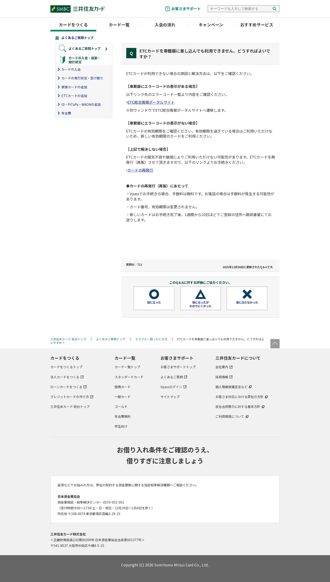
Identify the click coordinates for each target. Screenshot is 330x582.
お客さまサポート (186, 8)
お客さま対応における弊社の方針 (239, 396)
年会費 (66, 113)
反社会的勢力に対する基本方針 (237, 406)
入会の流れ (165, 25)
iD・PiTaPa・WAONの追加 (81, 104)
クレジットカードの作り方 (69, 396)
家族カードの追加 (74, 87)
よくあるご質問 (171, 377)
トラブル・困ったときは (151, 339)
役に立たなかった (247, 302)
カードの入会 (71, 69)
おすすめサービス (256, 25)
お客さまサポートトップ (178, 367)
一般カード (123, 396)
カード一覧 (119, 25)
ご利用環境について (229, 416)
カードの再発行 (140, 170)
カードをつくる (73, 25)
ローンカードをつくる (66, 386)
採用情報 (221, 377)
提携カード (123, 386)
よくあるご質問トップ (77, 37)
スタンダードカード (129, 377)
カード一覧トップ (127, 367)
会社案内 (221, 367)
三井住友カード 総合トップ (70, 406)
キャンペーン (211, 25)
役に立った (154, 302)
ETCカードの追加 (74, 95)
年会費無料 (123, 416)
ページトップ (275, 343)
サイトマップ (170, 396)
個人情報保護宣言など (231, 386)
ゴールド (121, 406)
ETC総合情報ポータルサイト (151, 102)
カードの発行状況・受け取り (82, 78)
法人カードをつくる (64, 377)
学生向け (121, 426)
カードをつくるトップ (66, 367)
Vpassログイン (171, 386)
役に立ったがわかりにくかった (201, 304)
